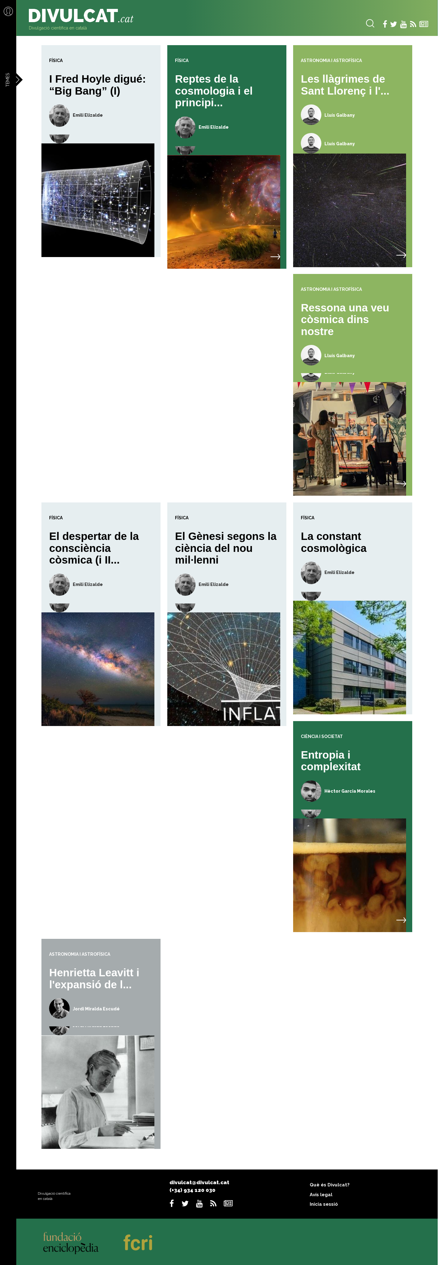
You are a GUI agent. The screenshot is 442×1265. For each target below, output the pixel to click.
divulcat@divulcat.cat (199, 1182)
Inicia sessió (324, 1204)
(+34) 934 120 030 (192, 1190)
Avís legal (321, 1194)
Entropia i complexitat (331, 761)
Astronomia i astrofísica (331, 60)
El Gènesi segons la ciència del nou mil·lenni (226, 548)
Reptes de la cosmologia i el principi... (214, 90)
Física (56, 60)
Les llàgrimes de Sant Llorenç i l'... (345, 85)
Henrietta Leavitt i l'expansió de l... (94, 978)
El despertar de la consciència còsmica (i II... (94, 548)
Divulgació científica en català (58, 27)
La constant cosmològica (333, 542)
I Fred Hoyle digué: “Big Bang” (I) (97, 85)
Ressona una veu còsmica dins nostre (345, 319)
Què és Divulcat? (330, 1185)
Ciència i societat (322, 736)
